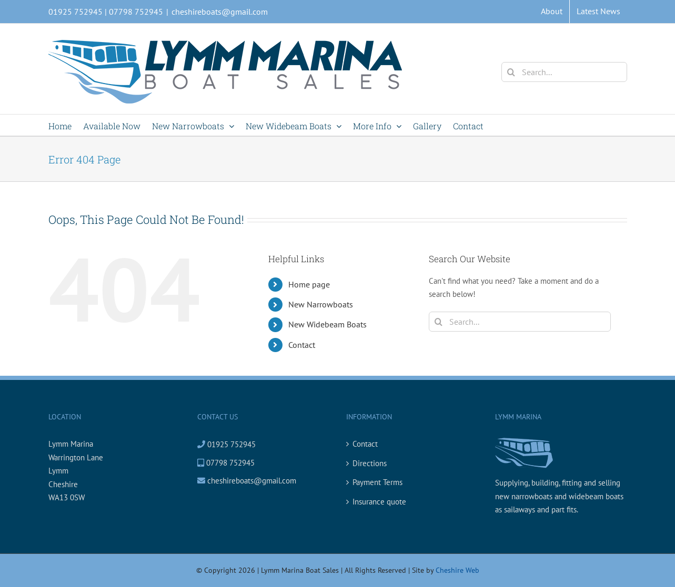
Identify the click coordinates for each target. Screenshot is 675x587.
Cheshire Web (457, 570)
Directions (369, 463)
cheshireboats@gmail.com (220, 11)
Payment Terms (377, 482)
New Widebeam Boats (327, 324)
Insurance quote (379, 502)
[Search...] (564, 72)
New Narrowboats (320, 304)
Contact (301, 344)
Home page (309, 284)
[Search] (511, 72)
